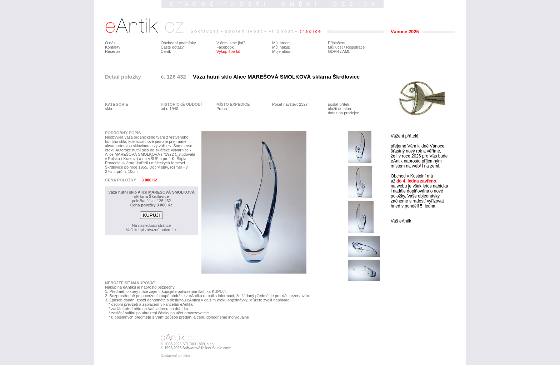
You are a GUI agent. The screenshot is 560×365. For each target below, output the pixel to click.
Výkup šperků (228, 51)
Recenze (112, 51)
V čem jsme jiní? (230, 43)
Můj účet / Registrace (346, 47)
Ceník (166, 51)
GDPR (333, 51)
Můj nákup (281, 47)
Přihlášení (336, 43)
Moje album (282, 51)
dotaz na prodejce (343, 113)
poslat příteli (338, 104)
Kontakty (112, 47)
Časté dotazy (172, 47)
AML (346, 51)
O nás (110, 43)
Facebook (225, 47)
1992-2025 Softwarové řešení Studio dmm (197, 348)
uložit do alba (339, 108)
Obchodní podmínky (178, 43)
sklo (108, 108)
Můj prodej (281, 43)
